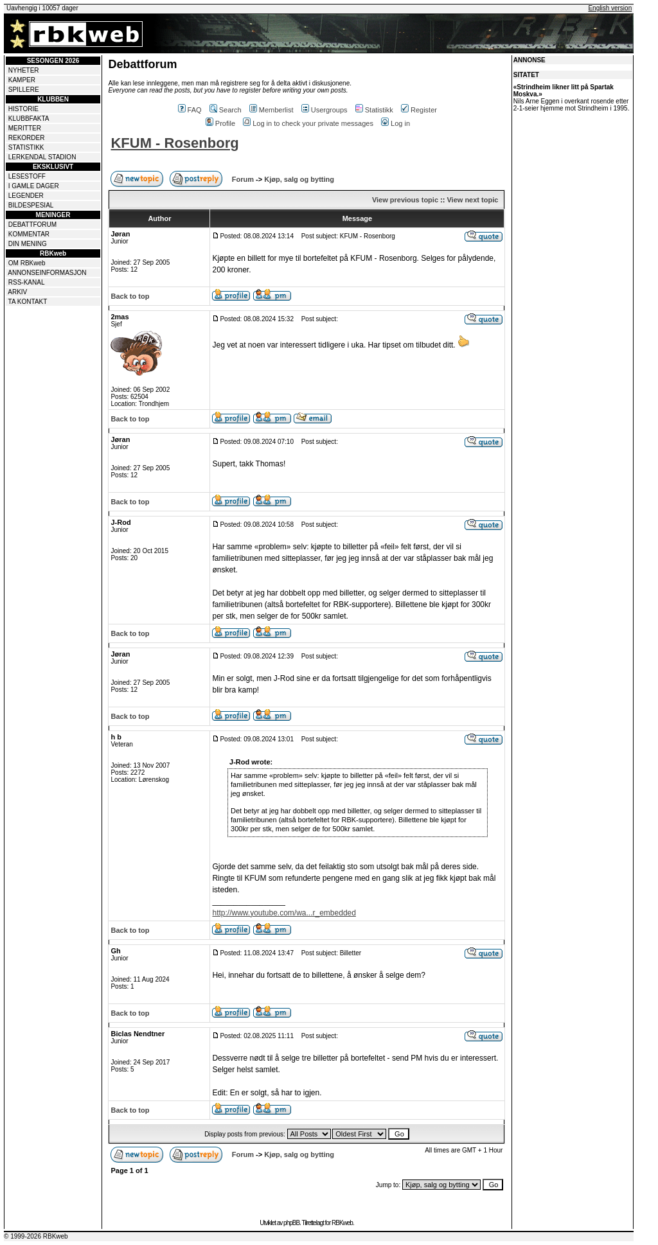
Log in (395, 123)
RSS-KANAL (26, 282)
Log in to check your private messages (308, 123)
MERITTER (24, 128)
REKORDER (26, 137)
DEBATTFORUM (32, 224)
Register (419, 110)
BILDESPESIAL (31, 205)
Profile (220, 123)
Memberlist (271, 110)
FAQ (190, 110)
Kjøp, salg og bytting (299, 179)
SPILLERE (23, 89)
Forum (243, 179)
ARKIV (17, 292)
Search (225, 110)
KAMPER (21, 80)
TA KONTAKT (28, 301)
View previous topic (405, 200)
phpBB (291, 1222)
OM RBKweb (27, 263)
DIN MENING (27, 243)
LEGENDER (26, 195)
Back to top (130, 296)
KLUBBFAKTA (28, 118)
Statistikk (374, 110)
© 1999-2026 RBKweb (36, 1236)
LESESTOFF (27, 176)
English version (610, 8)
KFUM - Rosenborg (174, 143)
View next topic (472, 200)
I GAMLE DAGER (33, 186)
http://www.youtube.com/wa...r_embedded (283, 912)
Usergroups (324, 110)
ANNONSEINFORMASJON (47, 272)
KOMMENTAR (28, 234)
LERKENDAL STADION (42, 157)
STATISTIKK (26, 147)
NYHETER (23, 70)
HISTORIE (23, 108)
